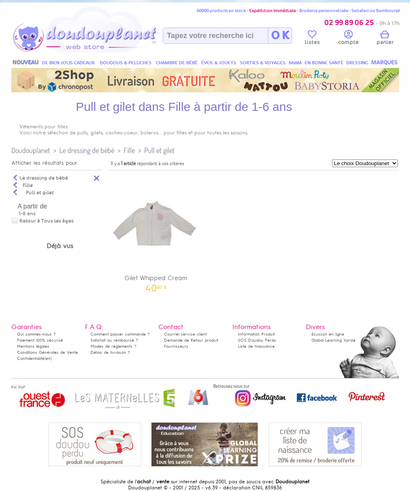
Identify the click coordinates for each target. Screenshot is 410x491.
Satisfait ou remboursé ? (114, 340)
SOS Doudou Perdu (257, 340)
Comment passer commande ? (120, 334)
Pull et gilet (159, 150)
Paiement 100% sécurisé (40, 340)
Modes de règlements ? (113, 346)
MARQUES (384, 62)
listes (312, 39)
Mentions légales (33, 346)
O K (280, 35)
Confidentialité (30, 358)
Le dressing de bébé (86, 150)
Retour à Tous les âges (46, 221)
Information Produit (256, 334)
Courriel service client (185, 334)
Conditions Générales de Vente (47, 352)
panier (384, 39)
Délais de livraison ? (110, 352)
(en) (48, 358)
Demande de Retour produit (191, 340)
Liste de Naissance (256, 346)
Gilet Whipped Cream (156, 233)
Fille (129, 150)
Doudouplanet (30, 150)
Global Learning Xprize (333, 340)
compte (348, 39)
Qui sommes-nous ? (36, 334)
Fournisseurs (176, 346)
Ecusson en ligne (327, 334)
